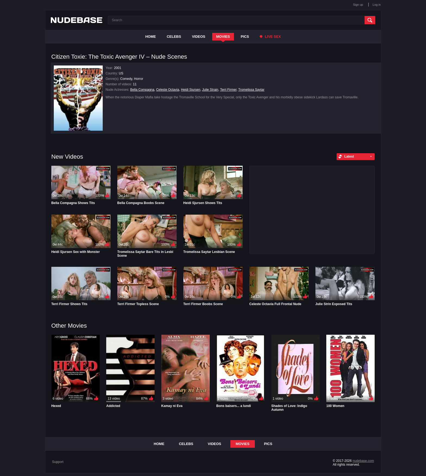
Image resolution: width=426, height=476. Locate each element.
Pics (245, 37)
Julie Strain (210, 90)
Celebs (174, 37)
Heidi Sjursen (190, 90)
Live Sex (270, 37)
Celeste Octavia (167, 90)
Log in (377, 4)
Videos (198, 37)
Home (150, 37)
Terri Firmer (228, 90)
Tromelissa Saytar (251, 90)
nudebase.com (363, 461)
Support (58, 462)
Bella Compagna (142, 90)
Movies (223, 37)
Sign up (358, 4)
